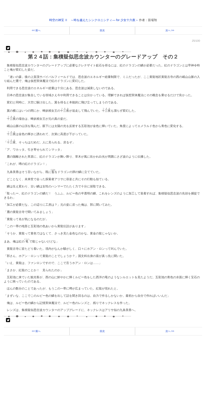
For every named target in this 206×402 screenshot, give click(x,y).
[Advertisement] (103, 370)
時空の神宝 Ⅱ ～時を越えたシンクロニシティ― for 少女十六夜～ (93, 20)
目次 (102, 30)
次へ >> (169, 30)
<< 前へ (36, 30)
